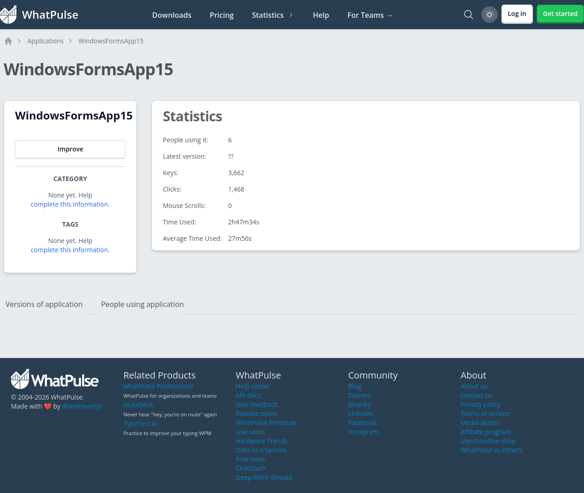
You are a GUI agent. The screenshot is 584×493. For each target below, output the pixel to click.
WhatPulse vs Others (491, 450)
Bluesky (359, 404)
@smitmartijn (82, 406)
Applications (45, 40)
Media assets (480, 422)
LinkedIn (361, 413)
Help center (253, 386)
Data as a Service (261, 450)
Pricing (222, 15)
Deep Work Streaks (264, 477)
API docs (248, 395)
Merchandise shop (488, 440)
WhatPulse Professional (158, 386)
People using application (142, 304)
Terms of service (485, 413)
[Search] (468, 14)
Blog (354, 386)
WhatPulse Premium (266, 422)
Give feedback (257, 404)
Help (321, 15)
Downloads (172, 15)
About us (474, 386)
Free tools (250, 459)
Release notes (256, 413)
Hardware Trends (261, 440)
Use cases (250, 431)
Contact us (476, 395)
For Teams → (370, 15)
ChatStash (251, 468)
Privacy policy (481, 404)
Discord (359, 395)
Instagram (363, 431)
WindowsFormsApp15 (111, 40)
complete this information (69, 204)
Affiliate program (486, 431)
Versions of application (44, 304)
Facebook (362, 422)
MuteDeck (138, 404)
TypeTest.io (140, 423)
